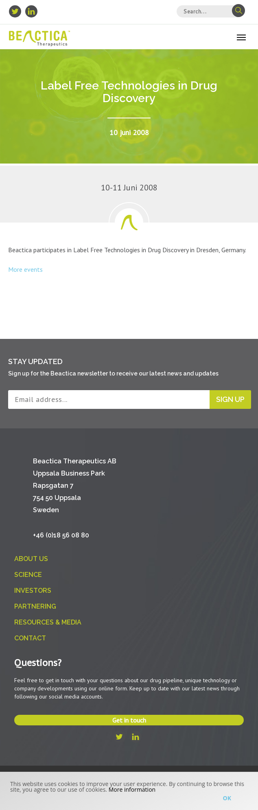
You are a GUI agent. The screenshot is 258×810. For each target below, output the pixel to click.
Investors (32, 590)
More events (25, 269)
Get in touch (129, 720)
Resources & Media (47, 622)
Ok (227, 798)
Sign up (230, 399)
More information (132, 789)
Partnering (35, 606)
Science (28, 575)
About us (31, 559)
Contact (30, 638)
